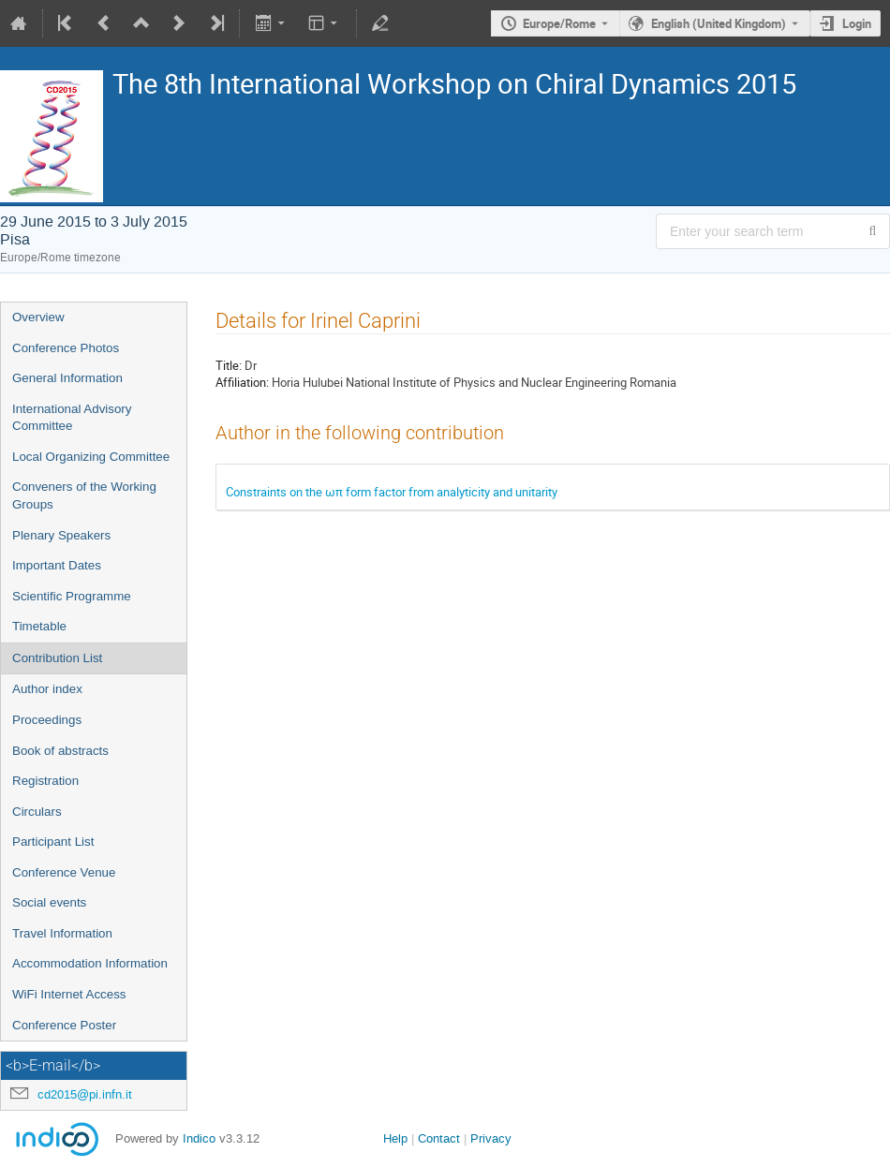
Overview (38, 317)
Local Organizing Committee (91, 457)
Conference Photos (65, 348)
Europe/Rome (559, 23)
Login (856, 23)
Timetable (39, 626)
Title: (228, 365)
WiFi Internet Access (69, 994)
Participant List (53, 842)
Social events (49, 902)
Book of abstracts (60, 751)
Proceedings (47, 720)
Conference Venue (63, 872)
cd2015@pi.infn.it (84, 1094)
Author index (47, 689)
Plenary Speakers (61, 535)
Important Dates (56, 565)
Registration (45, 781)
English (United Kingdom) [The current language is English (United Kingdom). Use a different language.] (718, 23)
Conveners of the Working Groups (84, 495)
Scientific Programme (71, 596)
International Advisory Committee (71, 418)
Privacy (491, 1138)
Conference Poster (64, 1025)
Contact (439, 1138)
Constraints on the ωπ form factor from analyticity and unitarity (391, 491)
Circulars (37, 812)
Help (395, 1138)
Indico (199, 1138)
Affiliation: (242, 382)
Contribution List (57, 658)
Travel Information (62, 933)
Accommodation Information (90, 963)
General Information (67, 378)
